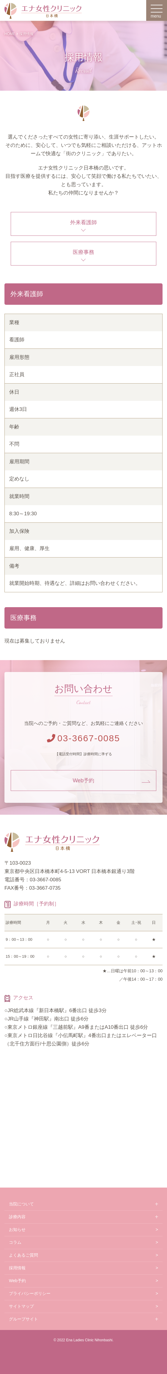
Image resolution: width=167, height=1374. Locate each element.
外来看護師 (83, 222)
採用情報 (17, 1267)
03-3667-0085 (83, 738)
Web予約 (83, 780)
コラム (15, 1242)
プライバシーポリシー (30, 1293)
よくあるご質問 (23, 1255)
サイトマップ (21, 1306)
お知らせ (17, 1229)
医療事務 (83, 252)
